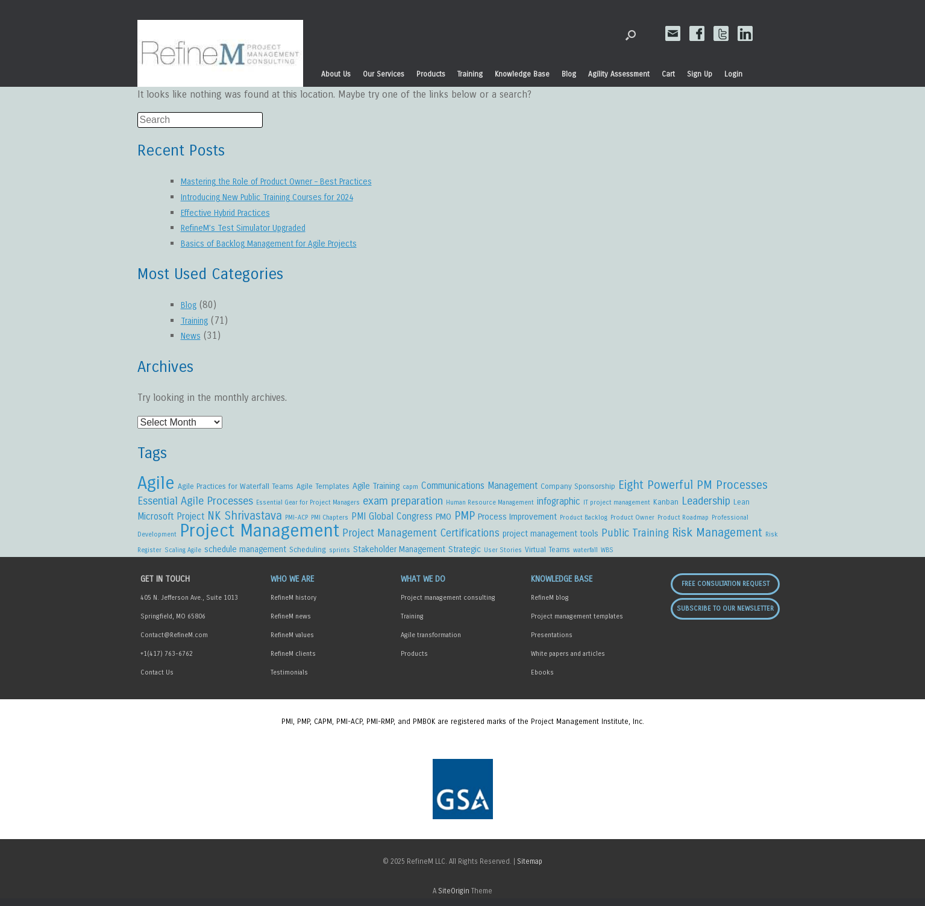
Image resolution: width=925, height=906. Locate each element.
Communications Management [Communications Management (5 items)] (479, 487)
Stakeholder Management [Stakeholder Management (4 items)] (399, 556)
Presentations (551, 643)
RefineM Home (220, 53)
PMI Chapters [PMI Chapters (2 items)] (329, 521)
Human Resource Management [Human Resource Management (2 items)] (490, 504)
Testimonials (289, 680)
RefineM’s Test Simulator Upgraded (254, 227)
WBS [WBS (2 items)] (607, 557)
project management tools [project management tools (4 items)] (550, 539)
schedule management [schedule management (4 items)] (245, 556)
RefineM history (293, 605)
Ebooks (542, 680)
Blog (569, 74)
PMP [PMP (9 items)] (464, 519)
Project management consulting (448, 605)
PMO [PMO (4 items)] (443, 520)
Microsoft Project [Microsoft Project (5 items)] (170, 520)
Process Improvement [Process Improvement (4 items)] (517, 520)
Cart (668, 74)
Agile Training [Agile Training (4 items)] (376, 487)
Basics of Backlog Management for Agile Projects (284, 243)
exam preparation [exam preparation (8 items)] (403, 502)
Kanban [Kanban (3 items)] (666, 503)
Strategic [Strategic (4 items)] (464, 556)
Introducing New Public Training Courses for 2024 (286, 197)
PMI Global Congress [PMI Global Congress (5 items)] (392, 520)
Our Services (383, 74)
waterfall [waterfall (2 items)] (585, 557)
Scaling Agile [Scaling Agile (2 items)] (183, 557)
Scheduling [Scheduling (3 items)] (307, 556)
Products (430, 74)
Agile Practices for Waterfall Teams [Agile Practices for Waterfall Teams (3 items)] (235, 487)
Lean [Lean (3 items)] (741, 503)
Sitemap (529, 869)
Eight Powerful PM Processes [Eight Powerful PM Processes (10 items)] (693, 486)
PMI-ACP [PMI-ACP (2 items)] (296, 521)
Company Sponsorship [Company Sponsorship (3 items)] (578, 487)
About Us (336, 74)
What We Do (423, 587)
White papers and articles (568, 661)
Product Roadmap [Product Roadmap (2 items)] (683, 521)
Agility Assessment (619, 74)
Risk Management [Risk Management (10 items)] (717, 538)
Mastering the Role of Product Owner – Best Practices (292, 181)
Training (470, 74)
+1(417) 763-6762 (166, 661)
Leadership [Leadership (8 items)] (706, 502)
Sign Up (699, 74)
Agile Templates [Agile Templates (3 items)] (323, 487)
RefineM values (292, 643)
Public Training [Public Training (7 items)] (635, 538)
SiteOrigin (453, 899)
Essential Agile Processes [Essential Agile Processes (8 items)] (195, 502)
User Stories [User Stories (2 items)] (503, 557)
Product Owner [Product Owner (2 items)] (632, 521)
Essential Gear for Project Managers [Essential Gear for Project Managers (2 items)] (308, 504)
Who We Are (292, 587)
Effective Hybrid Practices (233, 212)
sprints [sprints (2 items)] (339, 557)
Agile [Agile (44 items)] (156, 484)
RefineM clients (293, 661)
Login (733, 74)
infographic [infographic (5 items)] (558, 503)
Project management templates (577, 624)
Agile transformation (431, 643)
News (192, 335)
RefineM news (291, 624)
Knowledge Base (522, 74)
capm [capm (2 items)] (410, 488)
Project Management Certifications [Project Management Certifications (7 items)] (421, 538)
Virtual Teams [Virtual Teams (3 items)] (547, 556)
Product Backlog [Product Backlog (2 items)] (583, 521)
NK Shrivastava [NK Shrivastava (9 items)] (244, 519)
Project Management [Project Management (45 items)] (259, 536)
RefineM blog (550, 605)
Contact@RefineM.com (174, 643)
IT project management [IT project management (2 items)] (616, 504)
